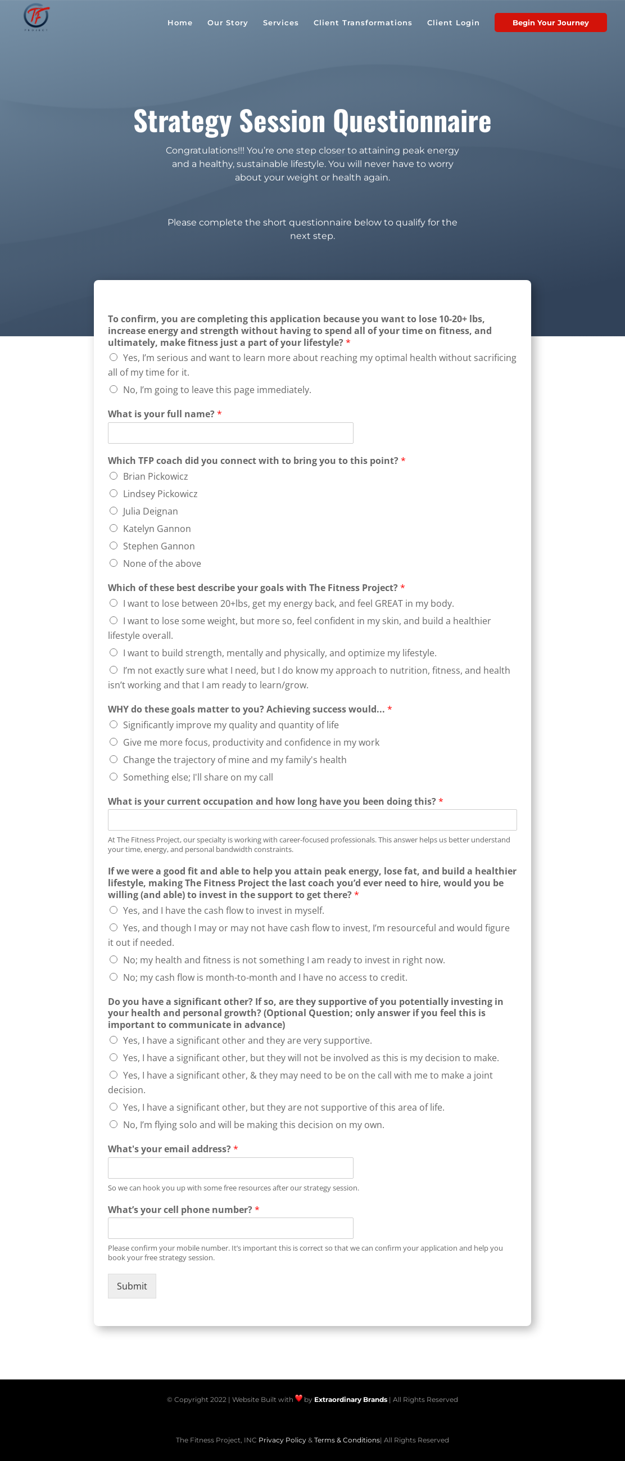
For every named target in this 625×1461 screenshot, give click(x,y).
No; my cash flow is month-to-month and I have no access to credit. (265, 977)
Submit (132, 1286)
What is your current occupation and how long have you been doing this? (275, 802)
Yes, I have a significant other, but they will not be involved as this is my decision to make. (311, 1058)
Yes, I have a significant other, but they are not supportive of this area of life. (284, 1107)
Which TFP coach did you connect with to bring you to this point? (257, 461)
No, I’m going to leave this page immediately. (217, 390)
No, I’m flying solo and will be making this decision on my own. (253, 1125)
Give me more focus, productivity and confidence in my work (251, 742)
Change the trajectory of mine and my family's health (235, 760)
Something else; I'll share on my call (198, 777)
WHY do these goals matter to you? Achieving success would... (250, 709)
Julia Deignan (150, 511)
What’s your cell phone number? (184, 1210)
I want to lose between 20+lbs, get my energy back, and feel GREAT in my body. (288, 603)
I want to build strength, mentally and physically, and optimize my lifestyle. (280, 653)
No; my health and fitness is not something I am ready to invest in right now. (284, 960)
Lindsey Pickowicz (160, 494)
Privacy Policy (282, 1440)
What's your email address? (173, 1149)
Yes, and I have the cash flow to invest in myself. (223, 910)
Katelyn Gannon (157, 528)
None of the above (162, 563)
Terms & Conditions (347, 1440)
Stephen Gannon (159, 546)
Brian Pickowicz (155, 476)
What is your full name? (165, 414)
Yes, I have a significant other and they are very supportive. (247, 1040)
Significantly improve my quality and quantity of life (231, 725)
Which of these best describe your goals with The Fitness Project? (256, 588)
